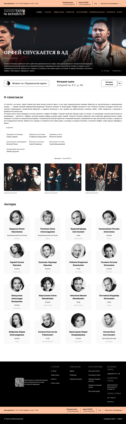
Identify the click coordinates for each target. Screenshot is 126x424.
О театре (53, 371)
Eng (95, 3)
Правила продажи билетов (94, 380)
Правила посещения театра (95, 386)
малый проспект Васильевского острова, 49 (112, 387)
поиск (119, 12)
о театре (47, 12)
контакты (111, 12)
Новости (53, 379)
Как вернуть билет (94, 375)
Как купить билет (94, 371)
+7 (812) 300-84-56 (84, 4)
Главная (6, 22)
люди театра (59, 12)
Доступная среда (94, 391)
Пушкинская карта (76, 379)
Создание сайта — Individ (113, 419)
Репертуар (73, 375)
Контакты (110, 402)
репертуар (70, 12)
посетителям (81, 12)
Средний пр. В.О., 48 (113, 373)
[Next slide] (125, 177)
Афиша (13, 22)
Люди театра (55, 375)
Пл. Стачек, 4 (111, 397)
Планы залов (55, 383)
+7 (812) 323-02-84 (69, 4)
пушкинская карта (97, 12)
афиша (39, 12)
